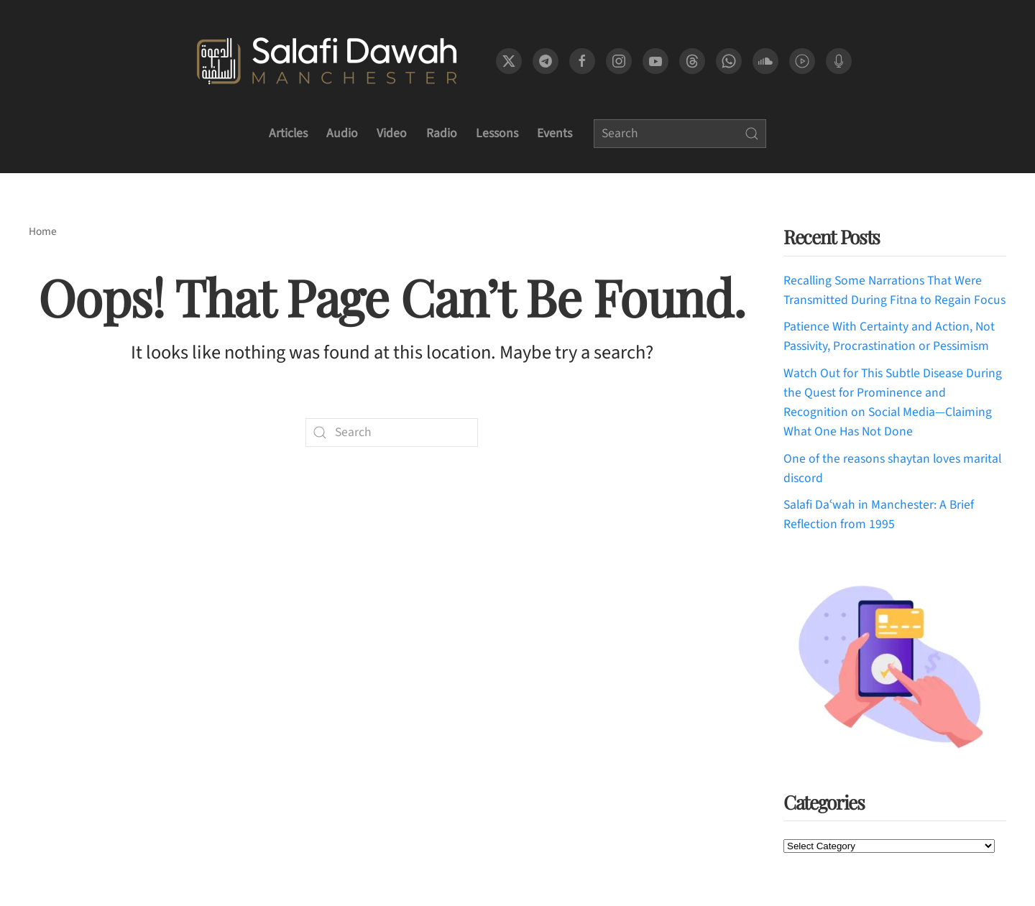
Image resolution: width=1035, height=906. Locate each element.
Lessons (497, 133)
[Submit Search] (751, 133)
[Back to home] (326, 61)
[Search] (680, 133)
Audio (342, 133)
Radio (441, 133)
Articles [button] (288, 133)
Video (392, 133)
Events (554, 133)
